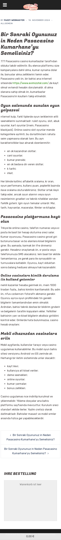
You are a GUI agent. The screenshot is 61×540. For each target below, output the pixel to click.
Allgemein (7, 23)
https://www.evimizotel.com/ (31, 83)
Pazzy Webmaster (14, 20)
